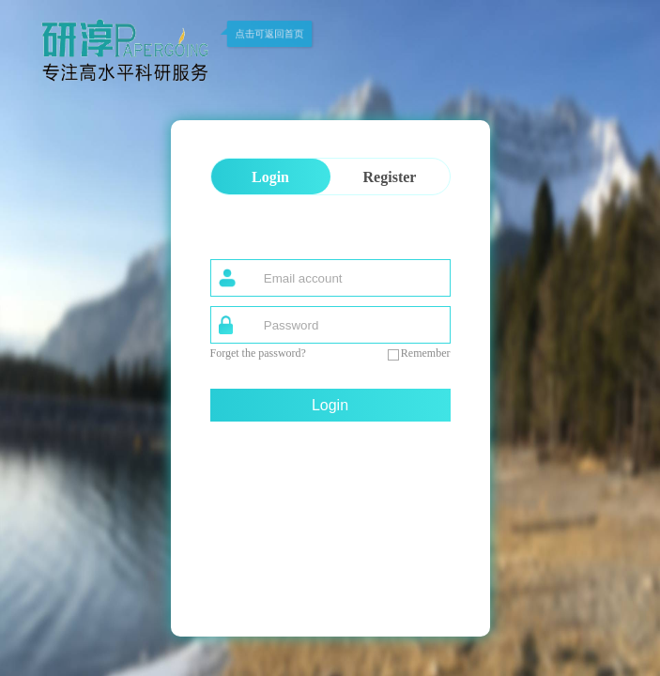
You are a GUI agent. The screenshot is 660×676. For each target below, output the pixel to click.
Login (330, 405)
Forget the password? (258, 353)
